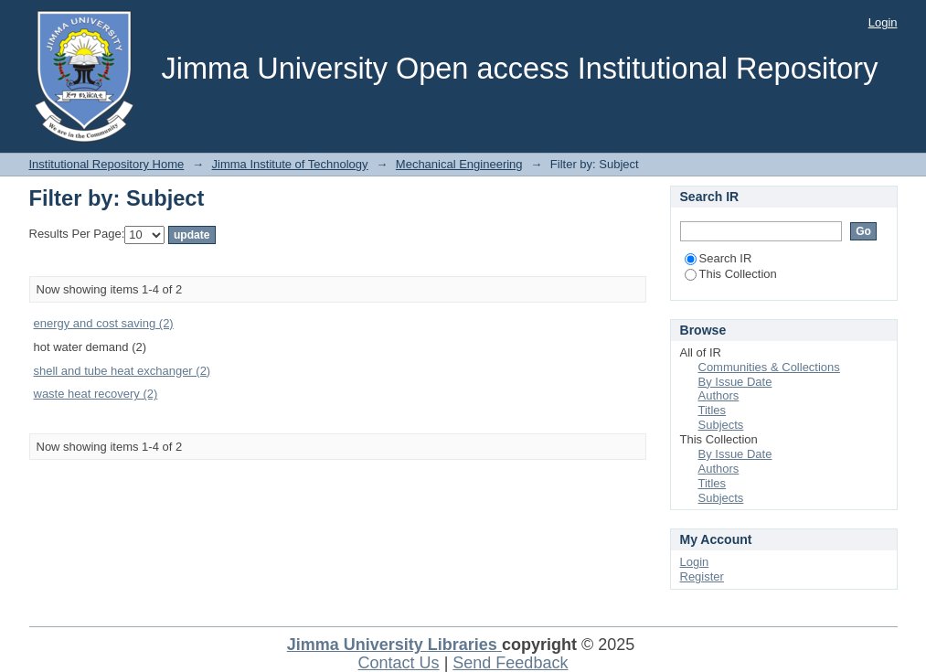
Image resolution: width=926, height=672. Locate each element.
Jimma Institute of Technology (290, 164)
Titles (712, 410)
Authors (719, 395)
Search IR (718, 258)
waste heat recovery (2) (96, 393)
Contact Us (399, 663)
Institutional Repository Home (107, 164)
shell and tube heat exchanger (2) (122, 371)
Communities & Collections (769, 367)
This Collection (731, 274)
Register (702, 576)
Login (883, 22)
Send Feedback (510, 663)
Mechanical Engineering (459, 164)
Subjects (721, 425)
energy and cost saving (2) (104, 323)
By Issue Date (735, 382)
